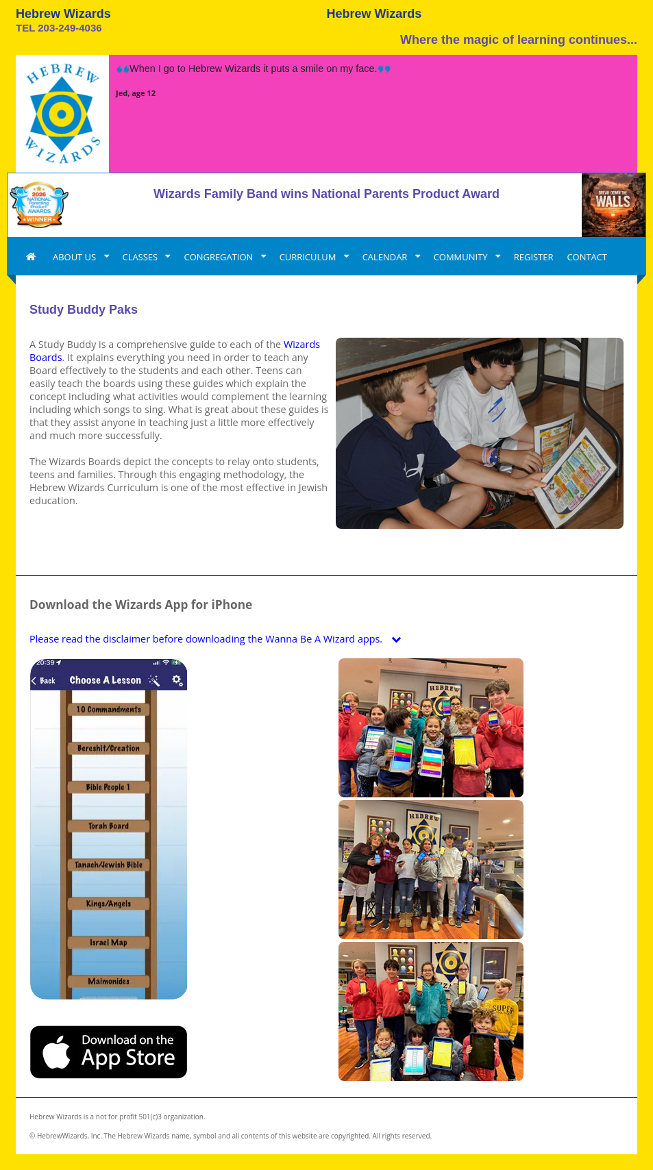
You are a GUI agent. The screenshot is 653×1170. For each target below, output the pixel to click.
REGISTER (534, 257)
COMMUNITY (462, 257)
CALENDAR (386, 257)
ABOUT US (76, 257)
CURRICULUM (309, 257)
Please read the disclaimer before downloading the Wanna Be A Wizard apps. (218, 638)
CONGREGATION (219, 257)
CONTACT (587, 257)
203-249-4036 (69, 28)
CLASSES (141, 257)
